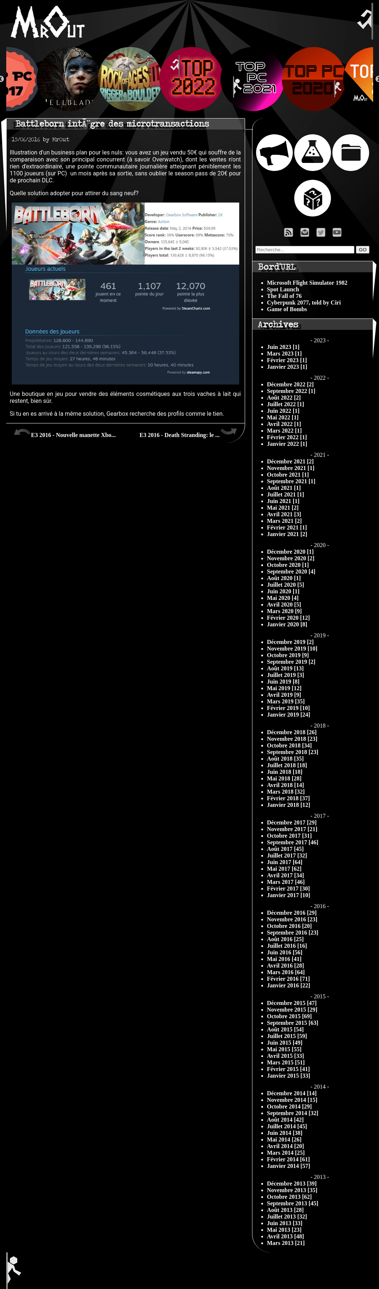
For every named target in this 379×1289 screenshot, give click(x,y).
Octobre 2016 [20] (289, 926)
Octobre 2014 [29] (289, 1106)
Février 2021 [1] (287, 527)
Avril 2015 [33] (285, 1056)
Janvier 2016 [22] (288, 985)
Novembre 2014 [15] (292, 1100)
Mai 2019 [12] (284, 688)
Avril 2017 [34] (285, 875)
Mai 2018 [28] (284, 778)
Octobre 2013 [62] (289, 1197)
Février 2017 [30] (288, 888)
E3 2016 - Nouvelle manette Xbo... (65, 432)
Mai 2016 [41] (284, 959)
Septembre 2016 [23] (292, 932)
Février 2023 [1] (287, 360)
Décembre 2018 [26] (292, 732)
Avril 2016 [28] (285, 965)
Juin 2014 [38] (285, 1133)
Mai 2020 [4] (283, 598)
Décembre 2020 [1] (290, 552)
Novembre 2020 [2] (290, 558)
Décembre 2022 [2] (290, 384)
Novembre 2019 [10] (292, 648)
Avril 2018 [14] (285, 785)
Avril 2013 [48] (285, 1236)
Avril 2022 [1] (284, 424)
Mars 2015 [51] (286, 1062)
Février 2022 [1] (287, 437)
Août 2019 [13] (285, 668)
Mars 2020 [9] (284, 611)
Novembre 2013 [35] (292, 1190)
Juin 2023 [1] (283, 347)
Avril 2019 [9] (284, 695)
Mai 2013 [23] (284, 1230)
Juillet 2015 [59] (287, 1036)
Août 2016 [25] (285, 939)
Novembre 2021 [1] (290, 468)
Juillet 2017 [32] (287, 855)
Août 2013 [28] (285, 1210)
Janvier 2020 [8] (287, 624)
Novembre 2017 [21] (292, 829)
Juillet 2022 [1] (285, 404)
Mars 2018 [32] (286, 792)
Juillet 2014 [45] (287, 1126)
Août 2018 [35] (285, 758)
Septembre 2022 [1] (291, 391)
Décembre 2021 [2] (290, 461)
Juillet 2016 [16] (287, 946)
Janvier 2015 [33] (288, 1076)
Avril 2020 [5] (284, 604)
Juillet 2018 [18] (287, 765)
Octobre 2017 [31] (289, 836)
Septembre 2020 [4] (291, 571)
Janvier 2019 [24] (288, 714)
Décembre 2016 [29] (292, 913)
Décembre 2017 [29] (292, 822)
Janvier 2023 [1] (287, 367)
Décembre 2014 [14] (292, 1093)
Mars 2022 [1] (284, 430)
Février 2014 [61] (288, 1159)
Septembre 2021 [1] (291, 481)
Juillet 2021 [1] (285, 494)
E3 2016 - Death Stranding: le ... (188, 432)
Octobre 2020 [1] (288, 565)
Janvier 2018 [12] (288, 805)
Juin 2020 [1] (283, 591)
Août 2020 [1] (284, 578)
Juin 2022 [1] (283, 411)
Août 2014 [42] (285, 1120)
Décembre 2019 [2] (290, 642)
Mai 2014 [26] (284, 1139)
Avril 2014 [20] (285, 1146)
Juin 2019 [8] (283, 681)
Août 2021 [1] (284, 488)
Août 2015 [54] (285, 1029)
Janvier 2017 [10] (288, 895)
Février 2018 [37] (288, 798)
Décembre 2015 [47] (292, 1003)
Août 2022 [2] (284, 397)
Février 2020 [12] (288, 618)
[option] (190, 79)
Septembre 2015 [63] (292, 1023)
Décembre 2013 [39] (292, 1183)
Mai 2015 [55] (284, 1049)
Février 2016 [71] (288, 979)
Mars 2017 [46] (286, 882)
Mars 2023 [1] (284, 353)
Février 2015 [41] (288, 1069)
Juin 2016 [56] (285, 952)
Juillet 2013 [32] (287, 1216)
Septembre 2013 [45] (292, 1203)
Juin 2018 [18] (285, 772)
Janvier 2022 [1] (287, 444)
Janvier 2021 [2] (287, 534)
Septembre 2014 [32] (292, 1113)
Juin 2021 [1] (283, 501)
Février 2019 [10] (288, 708)
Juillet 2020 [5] (285, 585)
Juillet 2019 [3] (285, 675)
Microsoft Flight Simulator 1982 (307, 283)
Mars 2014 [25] (286, 1153)
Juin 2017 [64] (285, 862)
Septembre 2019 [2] (291, 662)
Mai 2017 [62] (284, 869)
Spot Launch (283, 289)
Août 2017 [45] (285, 849)
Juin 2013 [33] (285, 1223)
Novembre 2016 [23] (292, 919)
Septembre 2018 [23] (292, 752)
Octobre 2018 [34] (289, 745)
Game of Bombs (287, 309)
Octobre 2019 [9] (288, 655)
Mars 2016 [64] (286, 972)
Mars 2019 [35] (286, 701)
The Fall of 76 (284, 296)
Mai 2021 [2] (283, 508)
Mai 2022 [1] (283, 417)
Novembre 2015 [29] (292, 1009)
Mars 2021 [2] (284, 521)
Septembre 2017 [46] (292, 842)
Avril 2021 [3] (284, 514)
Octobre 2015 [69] (289, 1016)
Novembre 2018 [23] (292, 739)
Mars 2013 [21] (286, 1243)
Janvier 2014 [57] (288, 1166)
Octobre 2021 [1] (288, 474)
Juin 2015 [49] (285, 1042)
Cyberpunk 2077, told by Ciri (304, 302)
